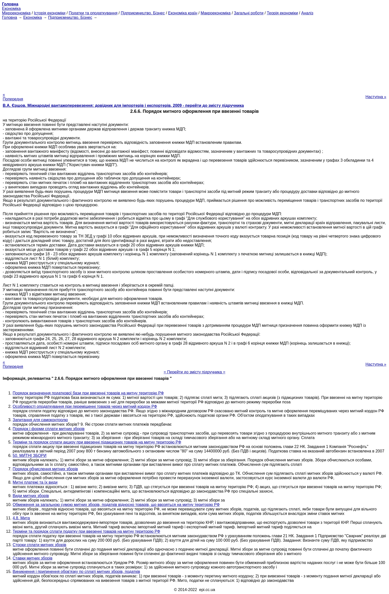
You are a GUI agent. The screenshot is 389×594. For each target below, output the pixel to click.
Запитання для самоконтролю (40, 420)
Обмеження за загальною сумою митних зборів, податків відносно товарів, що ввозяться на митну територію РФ (116, 505)
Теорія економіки (282, 13)
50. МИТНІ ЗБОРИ (29, 455)
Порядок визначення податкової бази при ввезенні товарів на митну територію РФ (88, 393)
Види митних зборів (31, 496)
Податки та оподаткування (93, 13)
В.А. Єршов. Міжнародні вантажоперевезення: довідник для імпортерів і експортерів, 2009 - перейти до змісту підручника (123, 105)
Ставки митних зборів (32, 558)
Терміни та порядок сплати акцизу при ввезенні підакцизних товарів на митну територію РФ (97, 442)
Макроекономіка (216, 13)
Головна (9, 17)
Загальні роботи (248, 13)
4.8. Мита (21, 518)
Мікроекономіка (16, 13)
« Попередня (13, 96)
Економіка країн (182, 13)
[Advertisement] (194, 54)
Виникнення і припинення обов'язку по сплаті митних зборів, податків (76, 571)
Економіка (11, 8)
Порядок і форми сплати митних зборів (49, 429)
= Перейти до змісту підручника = (195, 372)
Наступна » (375, 97)
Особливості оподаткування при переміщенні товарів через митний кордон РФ (85, 406)
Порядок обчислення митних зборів (45, 469)
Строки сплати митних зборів (39, 545)
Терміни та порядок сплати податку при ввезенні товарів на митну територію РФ (86, 531)
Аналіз (307, 13)
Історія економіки (49, 13)
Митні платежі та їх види (35, 482)
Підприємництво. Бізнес (143, 13)
